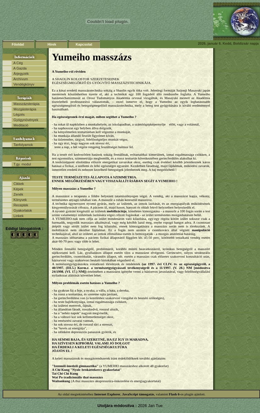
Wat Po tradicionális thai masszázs (77, 377)
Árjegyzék (20, 73)
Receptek (20, 205)
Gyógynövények (25, 120)
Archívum (20, 79)
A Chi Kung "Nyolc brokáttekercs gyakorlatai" (87, 369)
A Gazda (19, 68)
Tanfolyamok (22, 145)
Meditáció (20, 125)
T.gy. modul (21, 164)
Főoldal (18, 44)
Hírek (51, 44)
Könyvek (19, 200)
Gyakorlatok (22, 210)
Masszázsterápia (26, 104)
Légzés (18, 114)
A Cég (17, 63)
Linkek (18, 216)
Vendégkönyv (23, 84)
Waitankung (61, 381)
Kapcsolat (84, 44)
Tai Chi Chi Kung (65, 373)
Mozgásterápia (24, 109)
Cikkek (18, 184)
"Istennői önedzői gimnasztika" (75, 366)
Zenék (17, 194)
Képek (17, 189)
